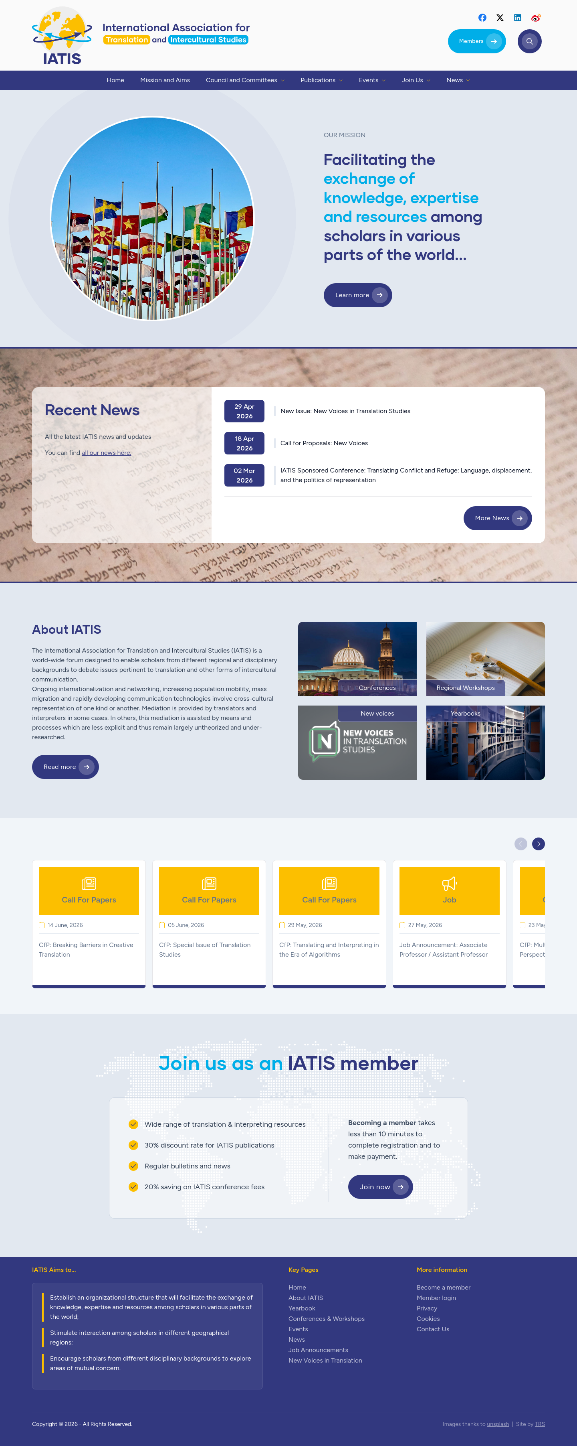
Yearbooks (465, 713)
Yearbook (301, 1308)
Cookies (428, 1318)
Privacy (427, 1308)
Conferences (377, 688)
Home (297, 1287)
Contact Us (433, 1329)
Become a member (443, 1287)
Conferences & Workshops (326, 1318)
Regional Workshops (465, 688)
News (296, 1339)
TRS (540, 1424)
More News (492, 518)
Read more (60, 767)
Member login (436, 1298)
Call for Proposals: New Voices (324, 443)
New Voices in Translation (325, 1360)
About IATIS (305, 1298)
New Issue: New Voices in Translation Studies (345, 411)
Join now (375, 1186)
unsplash (498, 1424)
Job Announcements (318, 1350)
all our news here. (106, 452)
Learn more (352, 295)
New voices (377, 713)
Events (298, 1329)
